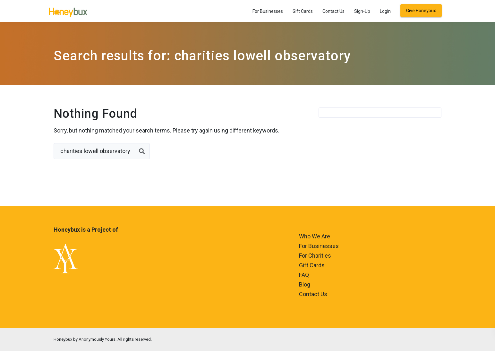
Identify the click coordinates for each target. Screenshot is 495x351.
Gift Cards (303, 11)
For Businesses (267, 11)
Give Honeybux (421, 10)
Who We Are (314, 236)
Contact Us (333, 11)
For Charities (315, 255)
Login (385, 11)
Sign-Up (362, 11)
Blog (304, 284)
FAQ (304, 274)
